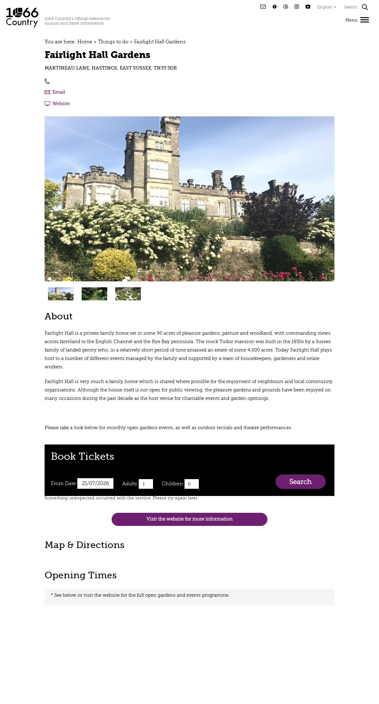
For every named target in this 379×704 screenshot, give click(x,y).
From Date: (64, 483)
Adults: (130, 484)
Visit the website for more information (189, 519)
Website (61, 103)
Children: (173, 484)
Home (84, 42)
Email (58, 92)
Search (300, 482)
